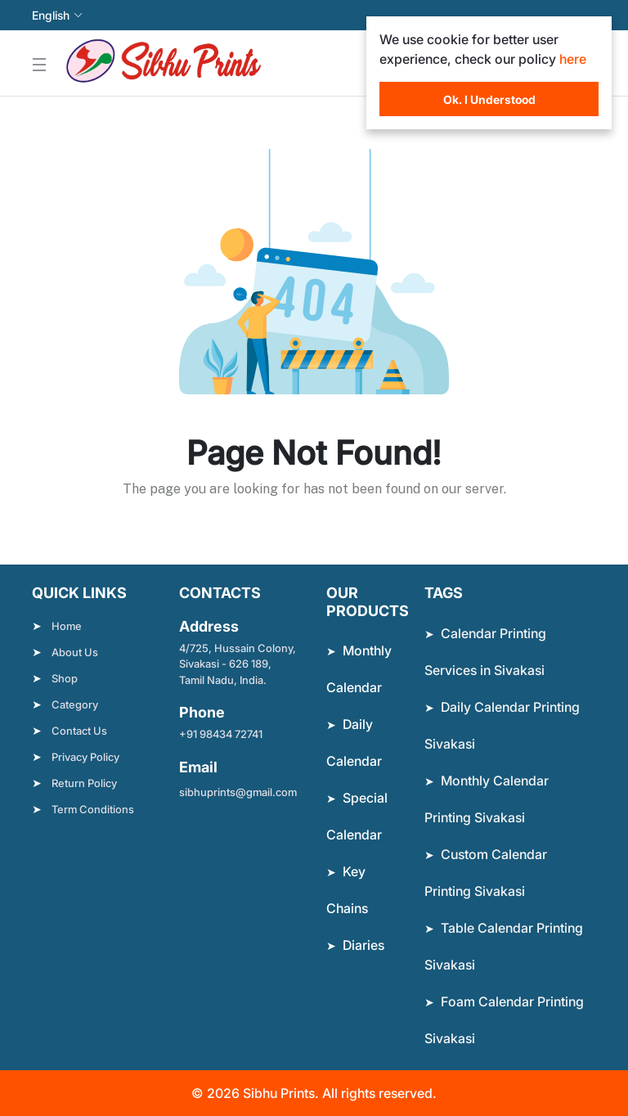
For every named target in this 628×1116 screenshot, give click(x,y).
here (572, 59)
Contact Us (79, 730)
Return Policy (84, 783)
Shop (65, 678)
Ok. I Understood (489, 99)
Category (75, 704)
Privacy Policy (85, 756)
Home (67, 625)
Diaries (363, 945)
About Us (75, 652)
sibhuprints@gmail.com (238, 792)
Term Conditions (93, 809)
